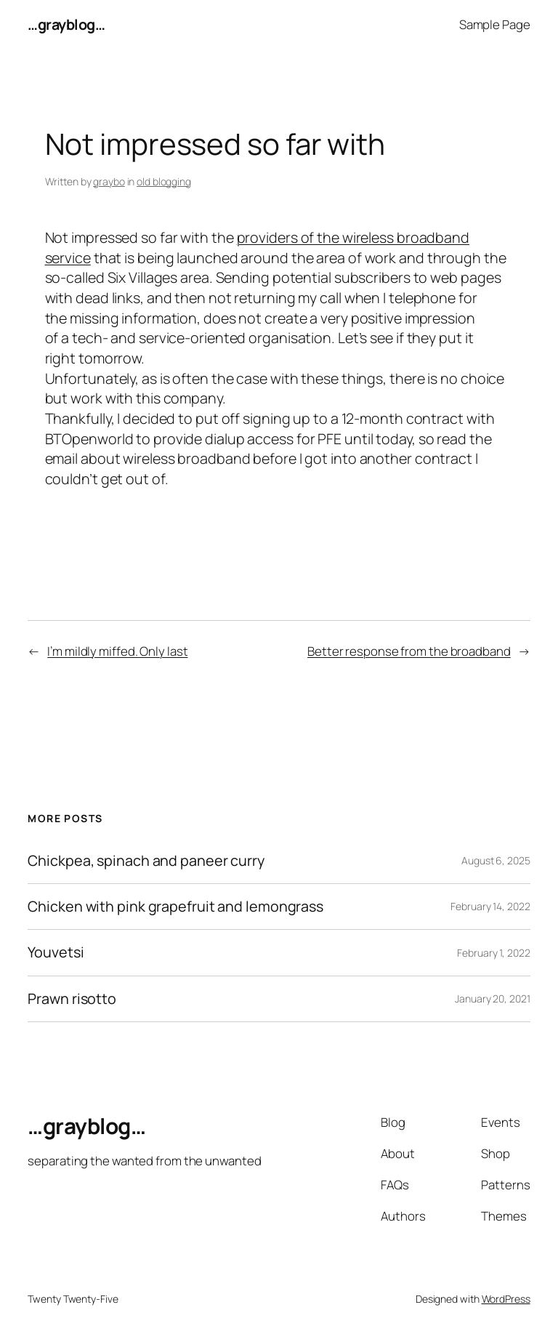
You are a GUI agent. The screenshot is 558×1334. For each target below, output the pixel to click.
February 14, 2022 (490, 906)
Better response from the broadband (409, 651)
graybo (108, 181)
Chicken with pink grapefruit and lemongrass (175, 907)
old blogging (164, 181)
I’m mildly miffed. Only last (117, 651)
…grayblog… (66, 24)
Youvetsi (56, 952)
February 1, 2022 (493, 953)
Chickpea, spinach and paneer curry (146, 861)
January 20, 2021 (492, 998)
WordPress (506, 1299)
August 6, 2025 (495, 860)
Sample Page (494, 24)
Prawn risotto (72, 999)
